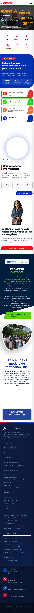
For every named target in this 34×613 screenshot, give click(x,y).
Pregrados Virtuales (9, 503)
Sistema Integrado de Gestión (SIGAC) (14, 480)
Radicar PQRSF (8, 485)
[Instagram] (8, 447)
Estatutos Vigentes (9, 460)
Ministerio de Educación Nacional (19, 608)
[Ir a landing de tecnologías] (17, 118)
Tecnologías (7, 508)
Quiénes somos (8, 457)
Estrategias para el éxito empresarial (13, 518)
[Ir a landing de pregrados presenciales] (17, 94)
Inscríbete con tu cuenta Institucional (17, 315)
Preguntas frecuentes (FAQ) (11, 488)
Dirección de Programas (14, 544)
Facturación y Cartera (12, 555)
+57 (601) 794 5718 (13, 580)
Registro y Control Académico (14, 552)
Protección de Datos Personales (12, 528)
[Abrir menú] (31, 2)
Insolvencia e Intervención (13, 526)
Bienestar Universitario (12, 547)
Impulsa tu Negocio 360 (10, 520)
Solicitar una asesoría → (24, 126)
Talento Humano (10, 560)
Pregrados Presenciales (10, 500)
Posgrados (7, 506)
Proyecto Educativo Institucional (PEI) (14, 465)
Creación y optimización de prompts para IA (15, 515)
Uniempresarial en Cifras (10, 477)
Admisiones (11, 541)
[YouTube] (12, 447)
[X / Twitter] (15, 447)
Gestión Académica (9, 482)
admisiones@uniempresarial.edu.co (17, 589)
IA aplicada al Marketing (10, 523)
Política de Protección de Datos (12, 468)
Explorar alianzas (24, 193)
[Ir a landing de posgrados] (17, 110)
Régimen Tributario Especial (11, 470)
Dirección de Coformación (13, 549)
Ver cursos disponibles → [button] (17, 248)
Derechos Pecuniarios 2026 (11, 462)
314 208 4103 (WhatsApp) (15, 582)
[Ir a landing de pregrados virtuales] (17, 101)
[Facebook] (4, 447)
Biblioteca (9, 558)
